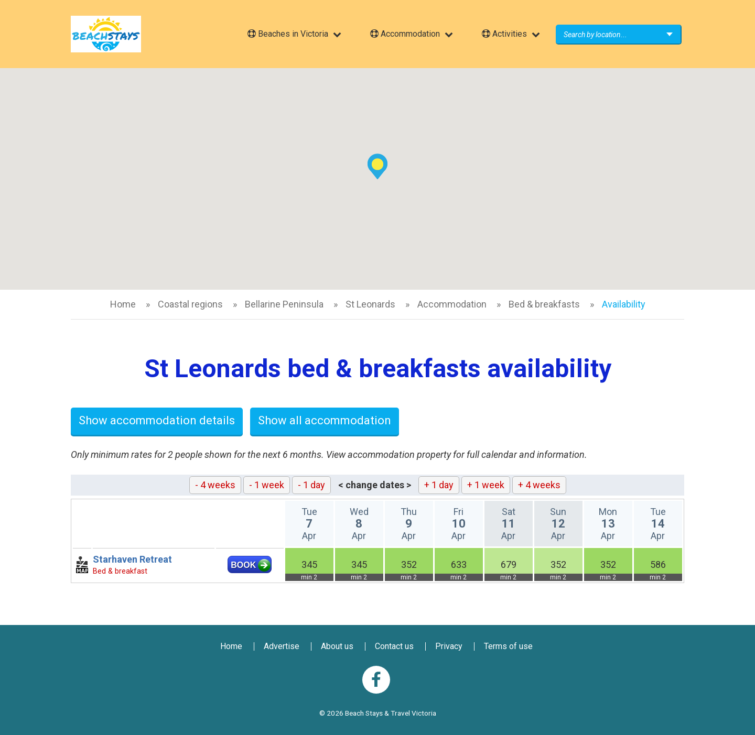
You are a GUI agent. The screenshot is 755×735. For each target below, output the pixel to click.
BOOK (243, 565)
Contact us (394, 646)
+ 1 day (439, 484)
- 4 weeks (215, 484)
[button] (377, 166)
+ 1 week (485, 484)
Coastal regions (190, 304)
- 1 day (311, 484)
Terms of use (508, 646)
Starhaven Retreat (132, 559)
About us (337, 646)
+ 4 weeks (539, 484)
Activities (504, 34)
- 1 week (266, 484)
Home (123, 304)
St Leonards (370, 304)
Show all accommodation (324, 420)
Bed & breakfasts (544, 304)
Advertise (281, 646)
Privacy (448, 646)
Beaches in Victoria (287, 34)
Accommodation (405, 34)
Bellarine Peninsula (284, 304)
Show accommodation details (157, 420)
